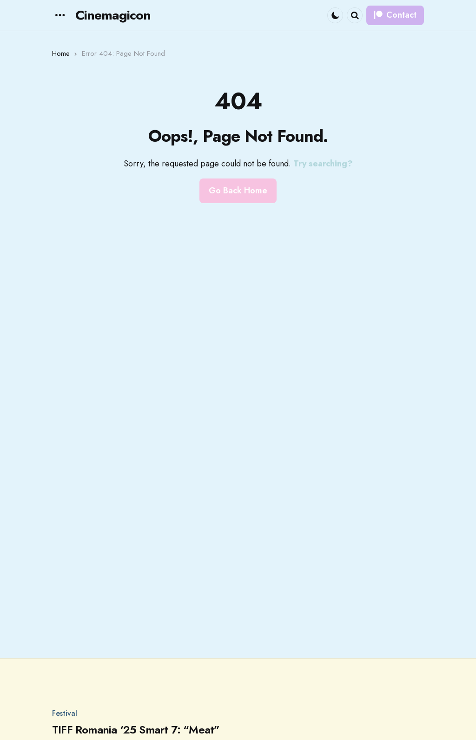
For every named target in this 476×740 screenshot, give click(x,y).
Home (61, 53)
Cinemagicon (113, 15)
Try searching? (323, 164)
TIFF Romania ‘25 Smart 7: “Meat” (135, 730)
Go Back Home (238, 191)
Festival (64, 713)
